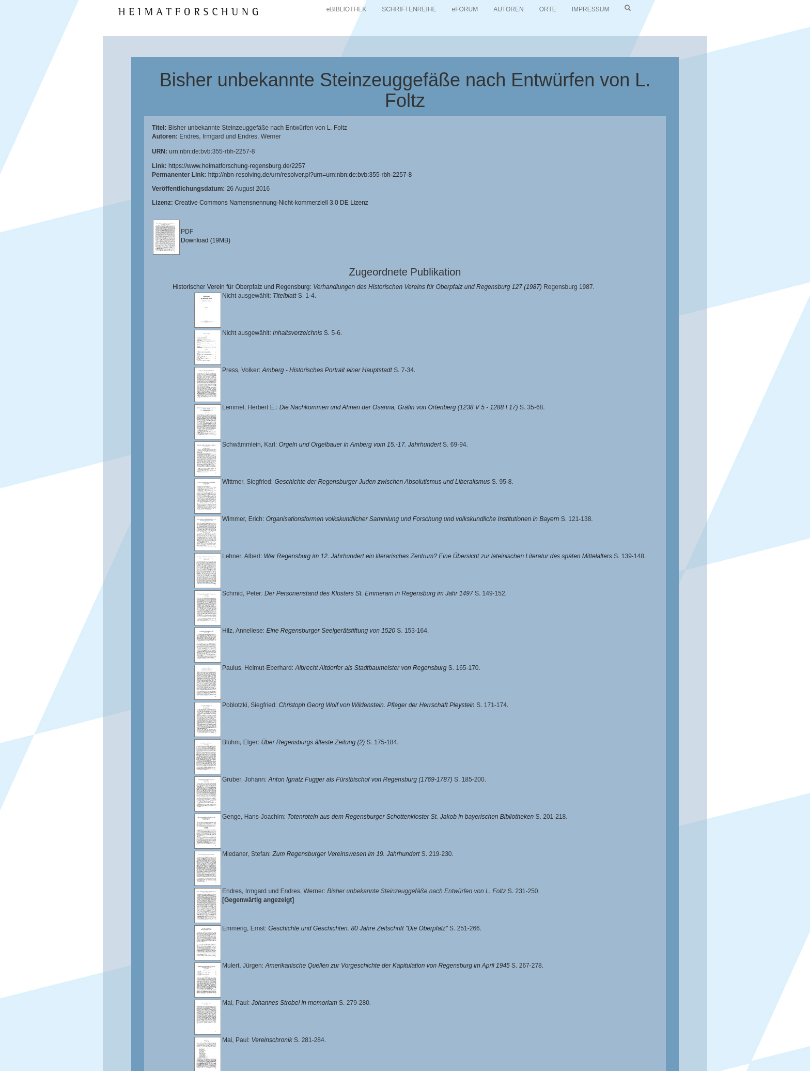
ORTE (547, 9)
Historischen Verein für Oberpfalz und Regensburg (623, 1040)
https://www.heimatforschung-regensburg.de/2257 (236, 166)
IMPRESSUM (591, 9)
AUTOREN (508, 9)
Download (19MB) (205, 240)
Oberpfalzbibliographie (537, 1048)
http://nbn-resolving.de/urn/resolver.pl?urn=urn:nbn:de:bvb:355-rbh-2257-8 (310, 174)
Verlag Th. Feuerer (314, 1048)
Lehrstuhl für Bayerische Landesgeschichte (419, 1040)
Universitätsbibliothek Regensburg (296, 1040)
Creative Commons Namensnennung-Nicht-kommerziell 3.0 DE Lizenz (271, 202)
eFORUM (465, 9)
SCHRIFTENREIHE (409, 9)
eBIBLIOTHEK (346, 9)
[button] (3, 1067)
